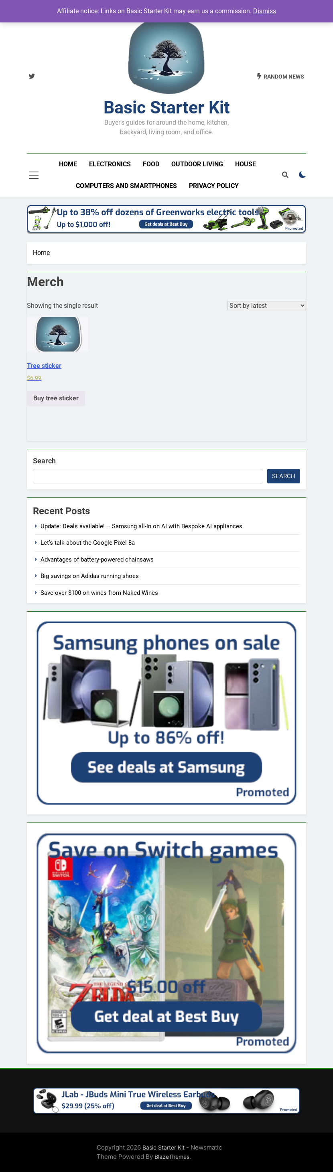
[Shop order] (266, 305)
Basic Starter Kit (167, 107)
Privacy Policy (214, 186)
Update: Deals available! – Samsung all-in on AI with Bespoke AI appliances (141, 526)
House (245, 164)
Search (44, 461)
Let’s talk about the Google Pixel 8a (88, 542)
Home (68, 164)
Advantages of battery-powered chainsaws (97, 559)
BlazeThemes (171, 1156)
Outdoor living (197, 164)
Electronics (110, 164)
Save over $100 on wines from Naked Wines (99, 592)
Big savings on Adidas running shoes (90, 576)
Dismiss (264, 11)
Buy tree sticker (56, 398)
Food (151, 164)
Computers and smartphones (126, 186)
